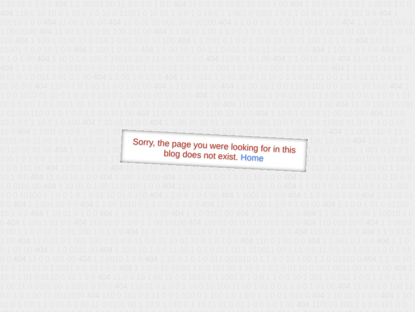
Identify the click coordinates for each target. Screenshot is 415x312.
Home (252, 157)
